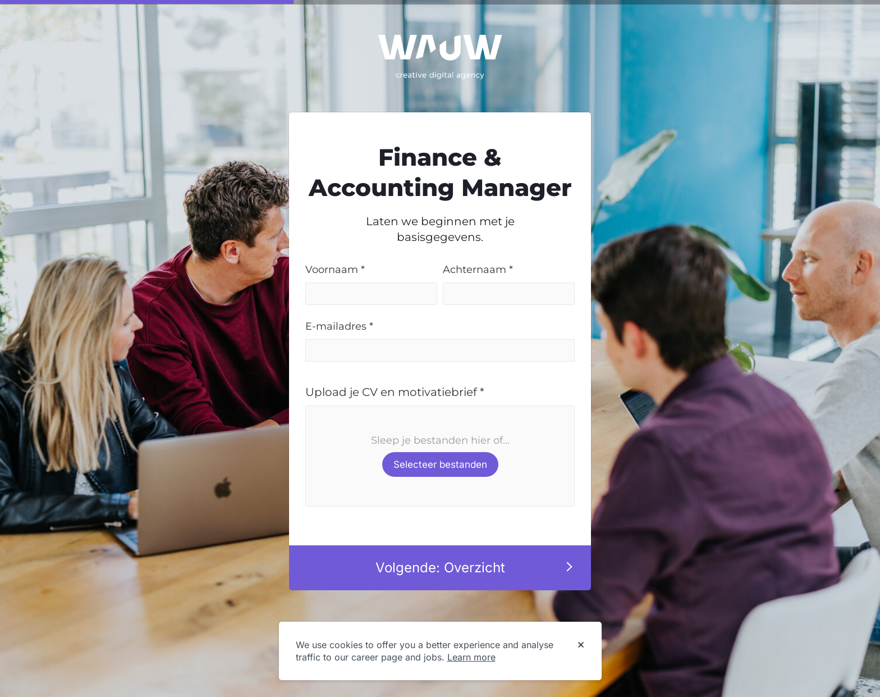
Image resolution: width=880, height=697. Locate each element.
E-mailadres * (339, 326)
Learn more (471, 657)
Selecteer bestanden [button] (440, 464)
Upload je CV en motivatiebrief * (394, 392)
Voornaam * (335, 269)
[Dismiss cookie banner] (581, 645)
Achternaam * (478, 269)
